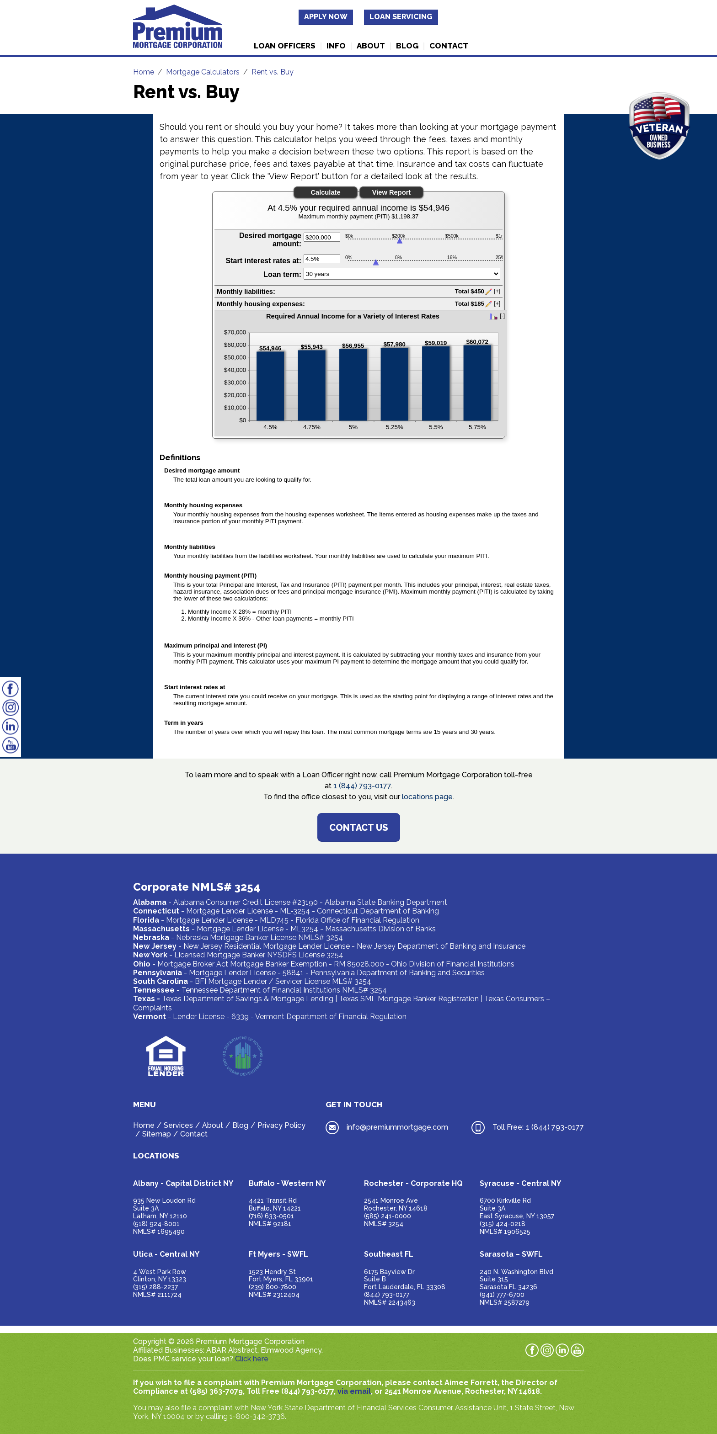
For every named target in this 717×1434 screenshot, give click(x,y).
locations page (427, 796)
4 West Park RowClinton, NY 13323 (159, 1275)
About (371, 45)
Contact (448, 45)
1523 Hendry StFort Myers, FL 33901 (281, 1275)
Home (144, 1125)
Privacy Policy (281, 1125)
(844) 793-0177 (386, 1294)
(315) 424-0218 (502, 1223)
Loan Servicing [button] (401, 16)
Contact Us (358, 827)
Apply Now (326, 16)
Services (178, 1125)
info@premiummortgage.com (397, 1127)
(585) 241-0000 (387, 1216)
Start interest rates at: (263, 261)
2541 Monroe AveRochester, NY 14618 (396, 1204)
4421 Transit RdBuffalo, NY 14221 (275, 1204)
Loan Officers (285, 45)
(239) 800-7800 (272, 1287)
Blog (407, 45)
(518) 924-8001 (156, 1223)
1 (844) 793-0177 (362, 785)
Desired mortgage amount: (270, 240)
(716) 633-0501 (271, 1216)
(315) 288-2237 (155, 1287)
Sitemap (156, 1134)
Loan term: (282, 274)
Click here (251, 1358)
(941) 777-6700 (502, 1294)
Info (336, 45)
